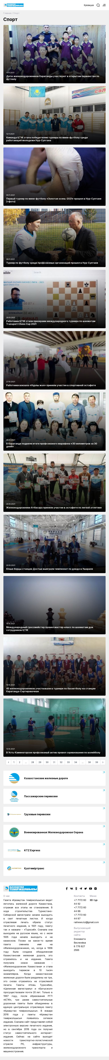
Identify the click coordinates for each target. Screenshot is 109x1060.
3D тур (94, 900)
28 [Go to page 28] (32, 762)
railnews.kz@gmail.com (86, 922)
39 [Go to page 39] (96, 762)
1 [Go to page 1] (13, 762)
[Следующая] (103, 762)
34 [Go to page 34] (75, 762)
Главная (7, 13)
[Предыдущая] (8, 762)
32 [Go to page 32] (61, 762)
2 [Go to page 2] (19, 762)
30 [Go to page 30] (47, 762)
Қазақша (89, 5)
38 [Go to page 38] (89, 762)
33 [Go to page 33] (68, 762)
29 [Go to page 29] (40, 762)
